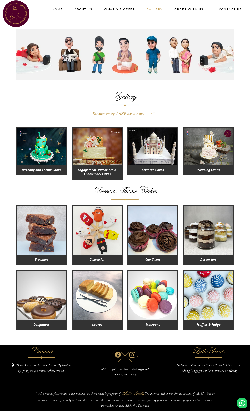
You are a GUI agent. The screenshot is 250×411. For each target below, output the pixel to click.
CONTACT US (230, 9)
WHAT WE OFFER (119, 9)
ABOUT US (83, 9)
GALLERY (154, 9)
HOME (57, 9)
